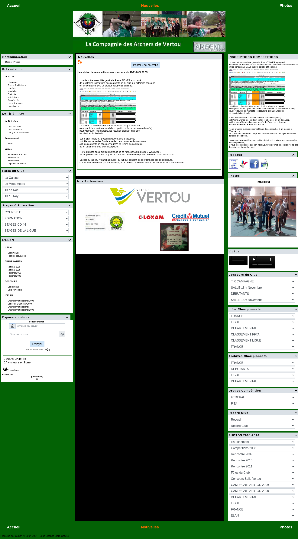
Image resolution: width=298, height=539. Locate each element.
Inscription (13, 91)
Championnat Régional (18, 307)
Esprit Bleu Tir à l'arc (17, 154)
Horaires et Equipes (17, 256)
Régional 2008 (14, 276)
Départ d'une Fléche (17, 163)
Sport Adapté (14, 253)
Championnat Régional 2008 (21, 301)
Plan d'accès (14, 100)
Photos (262, 175)
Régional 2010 (14, 273)
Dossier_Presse (13, 62)
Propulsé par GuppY (12, 535)
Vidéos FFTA (14, 160)
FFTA (10, 143)
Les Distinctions (15, 129)
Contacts (12, 94)
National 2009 (14, 267)
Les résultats (14, 287)
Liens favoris (14, 106)
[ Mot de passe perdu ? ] (37, 350)
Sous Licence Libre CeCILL (55, 535)
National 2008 (14, 270)
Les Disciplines (15, 126)
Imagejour (263, 181)
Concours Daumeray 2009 (20, 304)
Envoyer (37, 343)
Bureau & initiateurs (17, 85)
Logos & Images (15, 103)
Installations (13, 97)
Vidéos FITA (13, 157)
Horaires (12, 88)
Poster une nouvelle (145, 64)
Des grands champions (18, 132)
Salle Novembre (15, 290)
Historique (13, 82)
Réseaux (262, 154)
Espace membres (36, 317)
